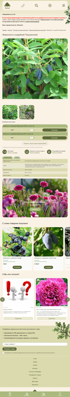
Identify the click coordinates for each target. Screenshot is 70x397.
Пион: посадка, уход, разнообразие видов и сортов (49, 270)
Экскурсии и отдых (35, 336)
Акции (35, 323)
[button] (2, 261)
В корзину (55, 130)
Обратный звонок (35, 363)
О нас (35, 320)
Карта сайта (25, 382)
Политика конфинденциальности (39, 382)
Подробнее (18, 280)
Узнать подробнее (35, 152)
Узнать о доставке (12, 152)
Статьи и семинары (35, 333)
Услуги (35, 326)
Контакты (35, 346)
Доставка (35, 342)
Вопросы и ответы (7, 270)
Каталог (35, 329)
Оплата (35, 339)
